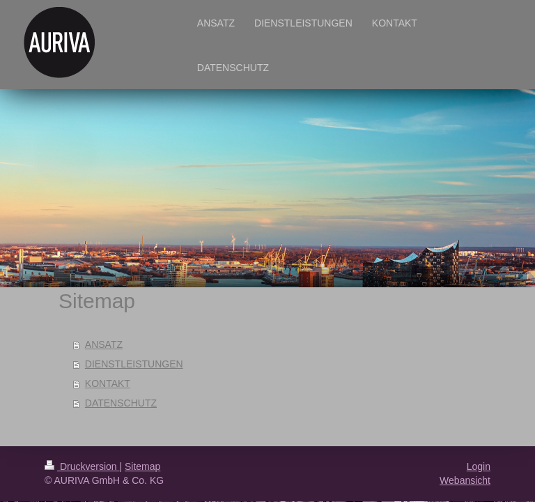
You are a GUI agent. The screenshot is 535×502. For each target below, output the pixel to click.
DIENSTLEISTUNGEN (134, 364)
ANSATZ (104, 344)
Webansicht (465, 480)
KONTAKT (107, 383)
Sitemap (142, 466)
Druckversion (82, 466)
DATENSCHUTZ (121, 403)
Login (478, 466)
